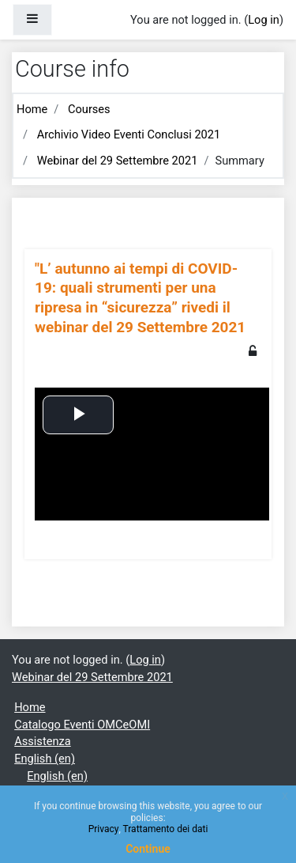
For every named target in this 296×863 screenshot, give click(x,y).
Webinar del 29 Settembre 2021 (117, 160)
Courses (89, 109)
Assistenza (42, 741)
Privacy (103, 829)
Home (32, 109)
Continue (148, 848)
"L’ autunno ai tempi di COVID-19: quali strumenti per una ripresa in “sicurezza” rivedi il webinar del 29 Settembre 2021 (140, 297)
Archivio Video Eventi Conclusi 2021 (129, 134)
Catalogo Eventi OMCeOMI (82, 724)
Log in (263, 20)
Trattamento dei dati (165, 829)
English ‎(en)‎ (44, 758)
